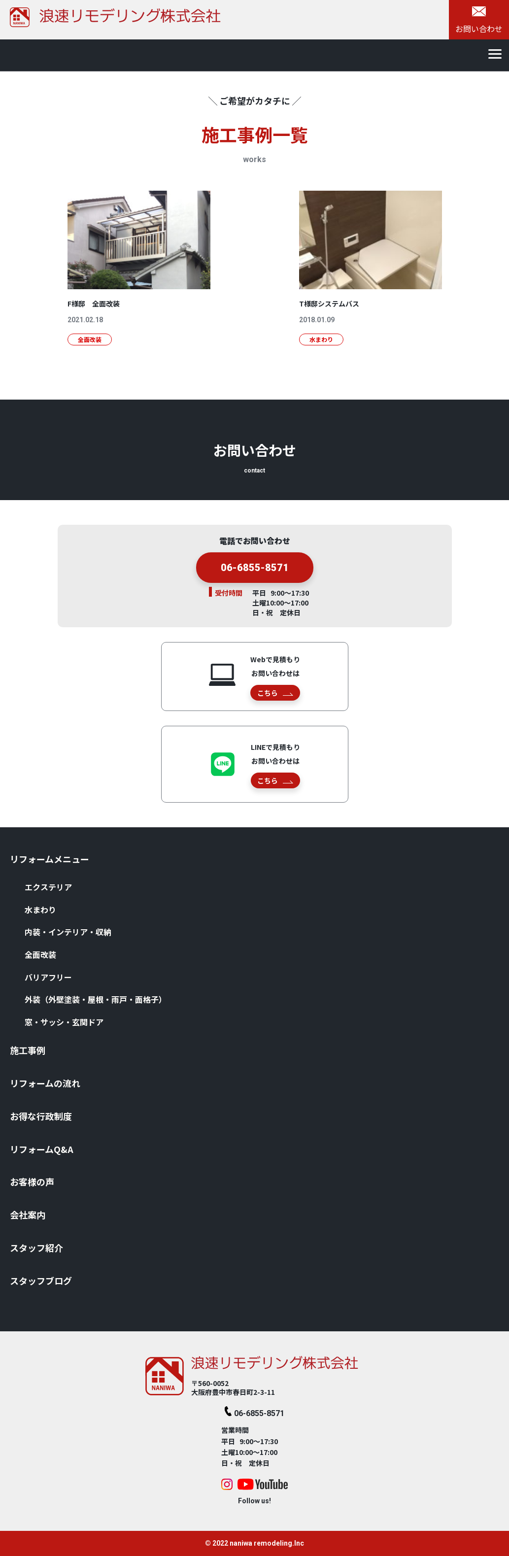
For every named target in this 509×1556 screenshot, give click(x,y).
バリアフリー (48, 977)
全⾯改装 (40, 954)
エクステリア (48, 887)
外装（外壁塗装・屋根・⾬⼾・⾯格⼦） (96, 999)
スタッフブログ (41, 1280)
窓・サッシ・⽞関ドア (64, 1022)
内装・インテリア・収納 (68, 932)
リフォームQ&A (41, 1149)
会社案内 (27, 1214)
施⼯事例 (27, 1050)
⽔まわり (40, 909)
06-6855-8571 (255, 571)
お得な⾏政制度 (41, 1116)
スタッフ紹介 (36, 1247)
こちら (275, 693)
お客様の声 (32, 1181)
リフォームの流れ (45, 1083)
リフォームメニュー (49, 858)
